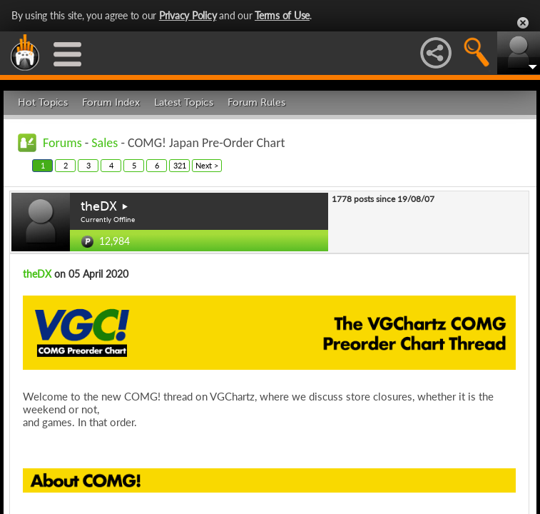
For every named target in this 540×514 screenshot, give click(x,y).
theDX (99, 206)
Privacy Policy (188, 15)
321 (179, 165)
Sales (104, 143)
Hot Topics (43, 102)
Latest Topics (183, 102)
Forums (62, 143)
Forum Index (111, 102)
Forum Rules (256, 102)
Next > (206, 165)
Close (523, 23)
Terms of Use (282, 15)
